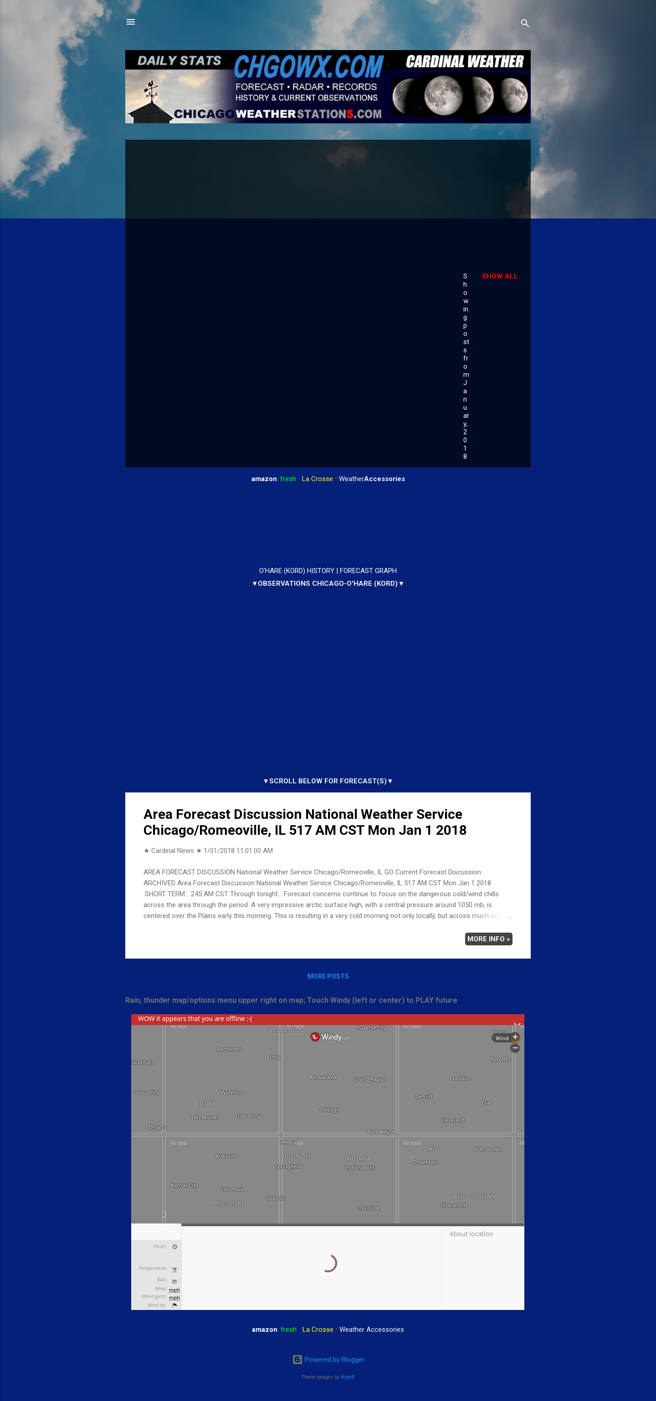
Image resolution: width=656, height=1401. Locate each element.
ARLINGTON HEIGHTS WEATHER (328, 525)
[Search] (525, 25)
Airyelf (348, 1377)
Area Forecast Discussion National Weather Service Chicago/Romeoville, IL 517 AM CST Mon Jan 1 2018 (305, 822)
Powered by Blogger (328, 1359)
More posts (328, 976)
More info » (488, 939)
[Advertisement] (288, 215)
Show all (500, 276)
